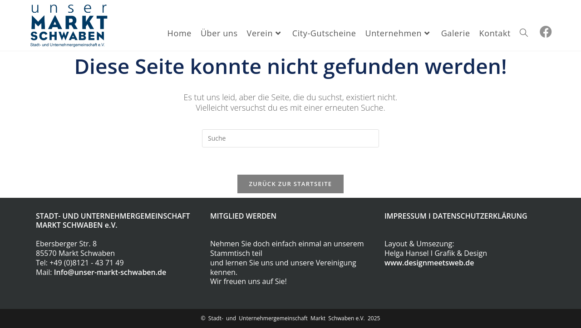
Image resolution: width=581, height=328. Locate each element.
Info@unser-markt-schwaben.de (110, 272)
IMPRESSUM (405, 216)
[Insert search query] (290, 138)
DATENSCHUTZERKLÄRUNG (480, 216)
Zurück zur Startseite (290, 184)
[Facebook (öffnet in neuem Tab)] (546, 32)
